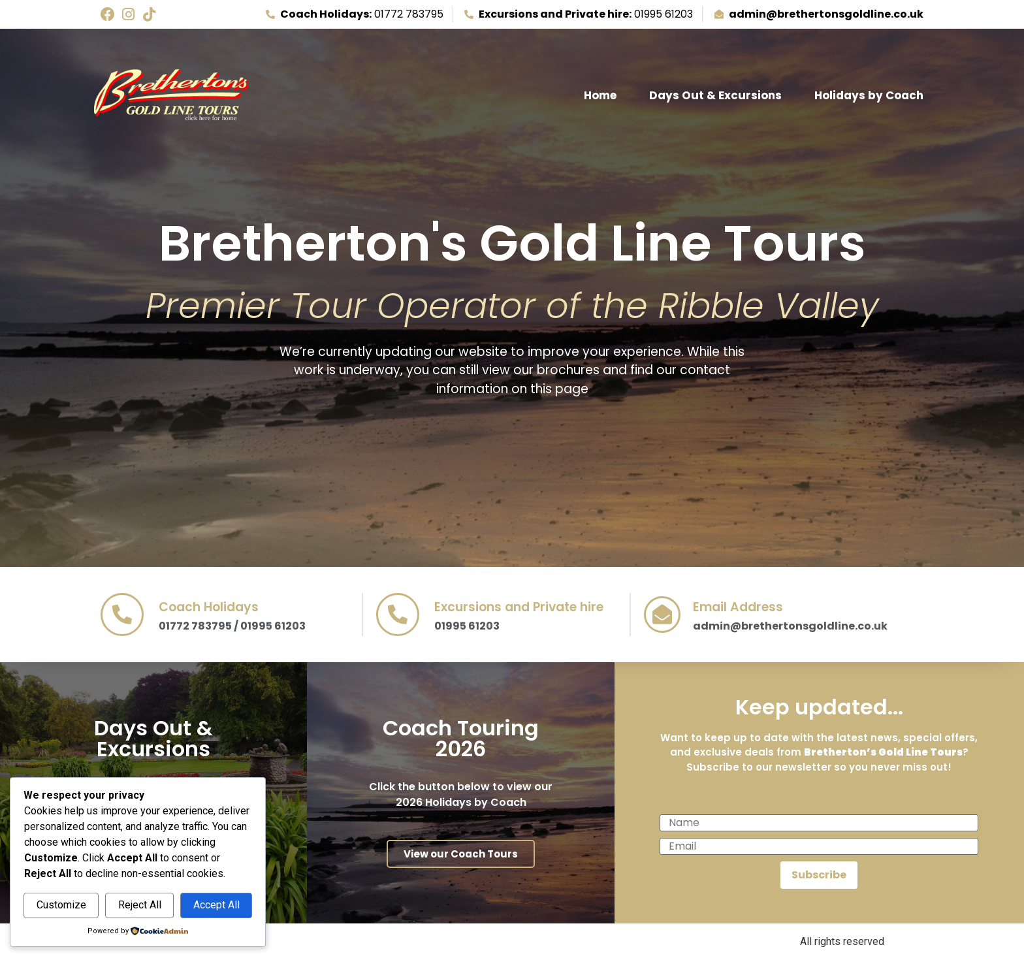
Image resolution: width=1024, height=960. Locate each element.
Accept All (216, 905)
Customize (61, 905)
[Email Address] (662, 614)
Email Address (738, 607)
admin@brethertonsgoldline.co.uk (790, 625)
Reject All (139, 905)
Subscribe (819, 874)
